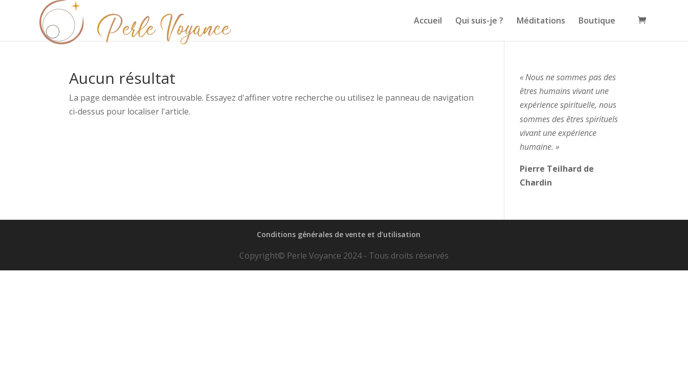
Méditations (541, 21)
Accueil (428, 21)
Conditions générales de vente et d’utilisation (338, 234)
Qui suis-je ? (479, 21)
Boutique (597, 21)
